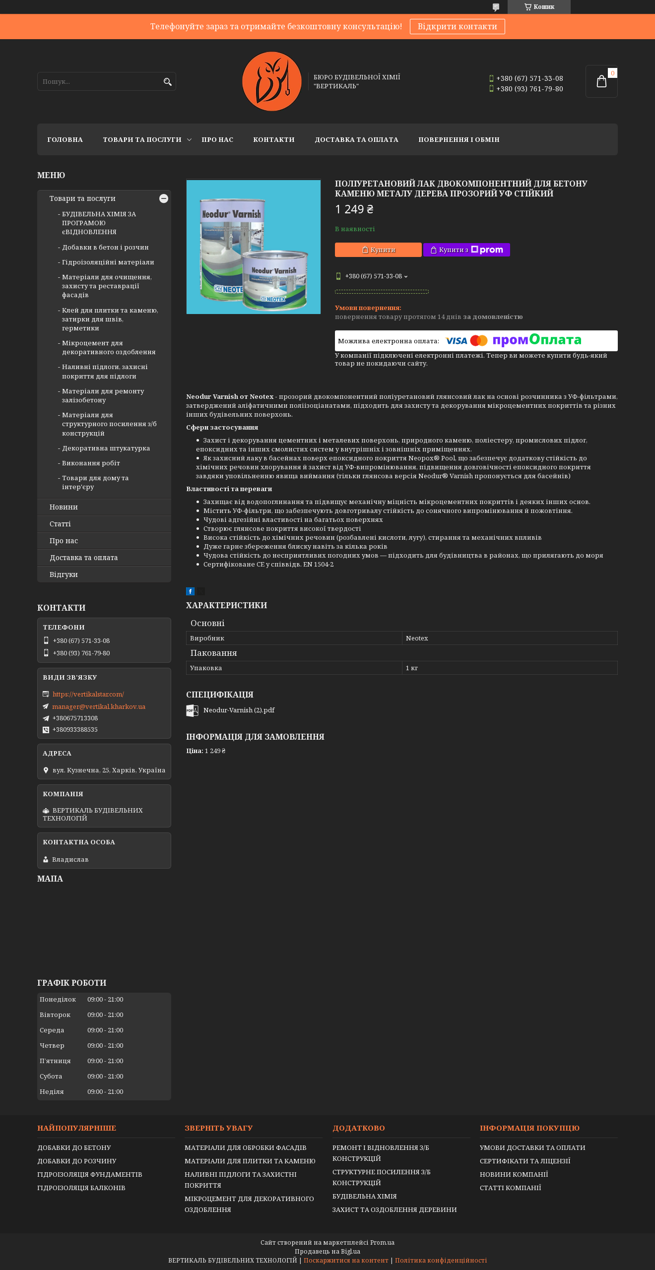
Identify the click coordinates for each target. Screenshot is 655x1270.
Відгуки (64, 574)
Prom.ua (382, 1242)
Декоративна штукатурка (106, 448)
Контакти (274, 139)
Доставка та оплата (356, 139)
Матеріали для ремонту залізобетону (103, 395)
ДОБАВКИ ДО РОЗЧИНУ (76, 1160)
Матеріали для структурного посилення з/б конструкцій (109, 423)
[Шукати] (167, 82)
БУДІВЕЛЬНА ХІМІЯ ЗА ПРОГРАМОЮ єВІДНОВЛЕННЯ (99, 222)
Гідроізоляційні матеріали (108, 261)
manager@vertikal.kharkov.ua (98, 706)
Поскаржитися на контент (346, 1260)
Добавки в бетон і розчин (105, 247)
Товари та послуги (142, 139)
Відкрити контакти (457, 26)
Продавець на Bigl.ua (327, 1251)
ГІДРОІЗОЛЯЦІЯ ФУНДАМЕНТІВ (89, 1174)
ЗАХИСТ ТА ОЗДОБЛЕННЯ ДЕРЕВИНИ (394, 1209)
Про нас (217, 139)
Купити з (471, 249)
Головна (65, 139)
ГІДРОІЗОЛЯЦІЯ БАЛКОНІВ (81, 1187)
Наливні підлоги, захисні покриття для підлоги (105, 371)
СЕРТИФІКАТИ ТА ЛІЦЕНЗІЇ (525, 1160)
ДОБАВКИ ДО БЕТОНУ (74, 1147)
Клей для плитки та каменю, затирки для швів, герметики (110, 319)
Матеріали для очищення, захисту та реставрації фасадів (107, 285)
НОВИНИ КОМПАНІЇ (514, 1174)
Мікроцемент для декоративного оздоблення (109, 347)
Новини (64, 507)
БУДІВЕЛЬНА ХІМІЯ (364, 1196)
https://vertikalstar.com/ (88, 694)
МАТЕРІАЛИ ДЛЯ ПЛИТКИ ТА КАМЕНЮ (250, 1160)
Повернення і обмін (459, 139)
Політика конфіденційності (441, 1260)
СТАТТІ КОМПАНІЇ (510, 1187)
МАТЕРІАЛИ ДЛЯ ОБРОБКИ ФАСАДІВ (246, 1147)
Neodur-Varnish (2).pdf (238, 710)
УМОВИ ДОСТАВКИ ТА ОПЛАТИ (533, 1147)
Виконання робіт (91, 462)
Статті (60, 523)
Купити (383, 249)
